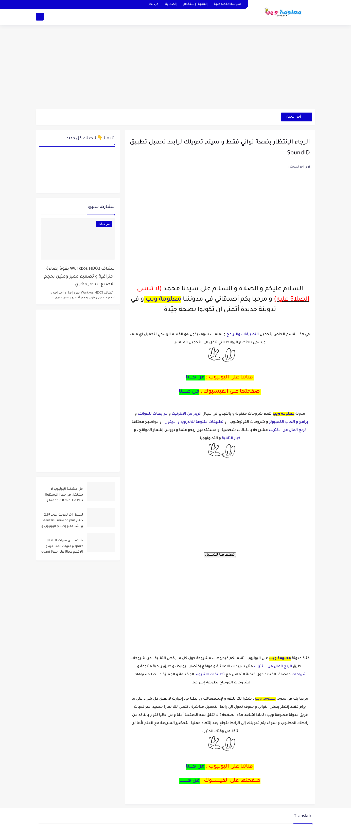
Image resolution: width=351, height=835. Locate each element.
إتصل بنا (171, 4)
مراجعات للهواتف (153, 414)
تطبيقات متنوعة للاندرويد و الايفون (194, 422)
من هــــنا (195, 377)
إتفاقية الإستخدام (195, 4)
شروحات (299, 675)
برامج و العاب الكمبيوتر (288, 422)
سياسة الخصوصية (227, 4)
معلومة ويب (163, 299)
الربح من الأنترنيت (186, 414)
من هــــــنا (189, 392)
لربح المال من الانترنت (287, 430)
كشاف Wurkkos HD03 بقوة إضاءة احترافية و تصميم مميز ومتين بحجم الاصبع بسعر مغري (79, 277)
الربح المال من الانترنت (273, 667)
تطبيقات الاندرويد (210, 675)
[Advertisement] (175, 69)
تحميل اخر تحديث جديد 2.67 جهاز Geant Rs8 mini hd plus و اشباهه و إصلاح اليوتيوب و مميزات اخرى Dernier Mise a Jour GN (62, 521)
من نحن (153, 4)
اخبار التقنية (231, 439)
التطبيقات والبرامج (242, 335)
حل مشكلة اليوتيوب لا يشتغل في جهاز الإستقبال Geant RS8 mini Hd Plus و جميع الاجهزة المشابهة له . (63, 495)
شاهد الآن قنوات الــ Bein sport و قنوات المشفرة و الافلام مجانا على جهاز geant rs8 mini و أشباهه (62, 547)
